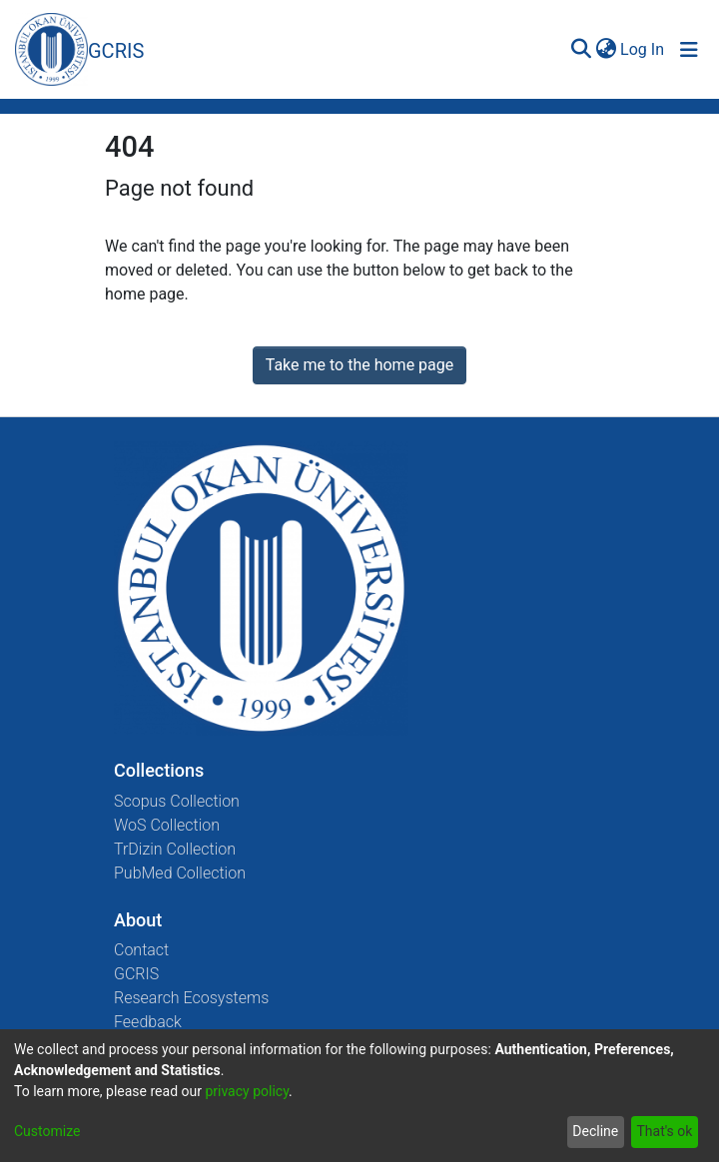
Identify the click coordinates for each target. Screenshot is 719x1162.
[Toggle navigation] (689, 50)
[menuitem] (605, 50)
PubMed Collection (180, 873)
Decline (595, 1131)
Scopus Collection (177, 801)
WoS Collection (167, 825)
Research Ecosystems (191, 997)
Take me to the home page (360, 364)
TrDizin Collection (175, 849)
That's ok (664, 1131)
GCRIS (136, 973)
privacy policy (247, 1091)
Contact (141, 949)
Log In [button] (643, 49)
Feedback (148, 1021)
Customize (47, 1131)
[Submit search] (580, 50)
